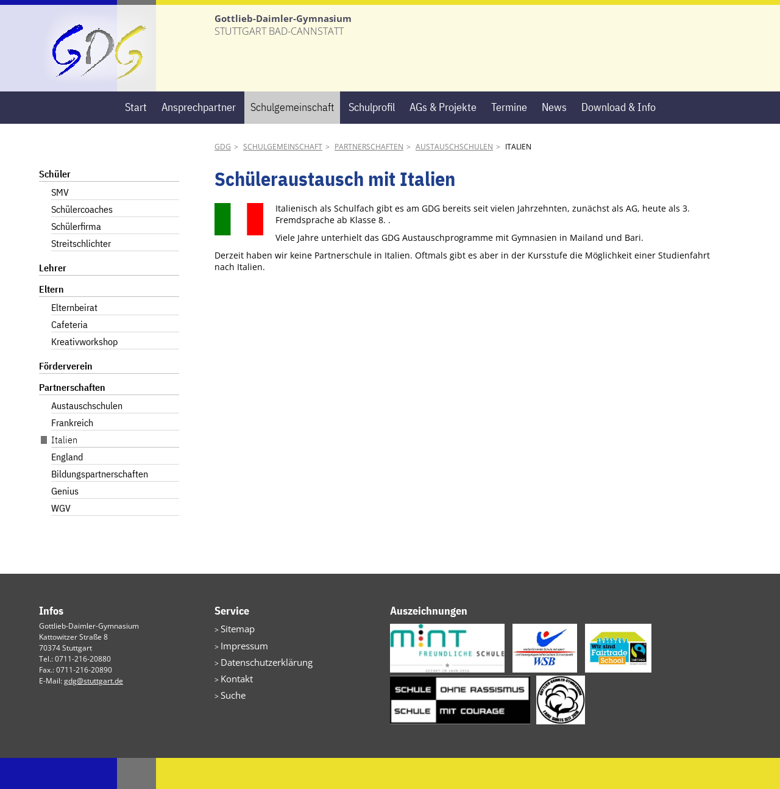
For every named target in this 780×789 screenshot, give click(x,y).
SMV (60, 223)
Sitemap (235, 659)
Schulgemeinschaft (292, 138)
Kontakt (233, 703)
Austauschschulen (454, 178)
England (67, 488)
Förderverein (66, 397)
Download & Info (618, 138)
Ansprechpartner (198, 138)
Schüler (55, 205)
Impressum (240, 673)
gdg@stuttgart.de (93, 712)
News (554, 138)
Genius (65, 522)
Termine (509, 138)
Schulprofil (372, 138)
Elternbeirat (74, 338)
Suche (231, 717)
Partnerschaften (369, 178)
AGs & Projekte (443, 138)
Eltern (51, 320)
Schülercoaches (82, 240)
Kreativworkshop (84, 372)
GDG (222, 178)
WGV (61, 539)
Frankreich (72, 454)
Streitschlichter (81, 274)
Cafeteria (69, 355)
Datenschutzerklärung (258, 688)
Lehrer (52, 299)
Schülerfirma (76, 257)
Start (136, 138)
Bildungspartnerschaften (99, 505)
